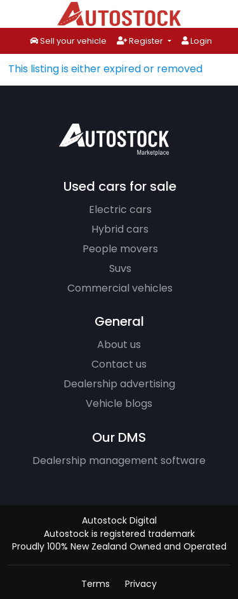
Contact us (119, 364)
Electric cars (120, 209)
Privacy (141, 583)
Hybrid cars (120, 229)
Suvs (120, 268)
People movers (120, 249)
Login (197, 41)
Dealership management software (119, 460)
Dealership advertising (119, 384)
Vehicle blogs (119, 403)
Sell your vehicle (68, 41)
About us (119, 344)
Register (141, 41)
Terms (95, 583)
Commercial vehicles (120, 288)
